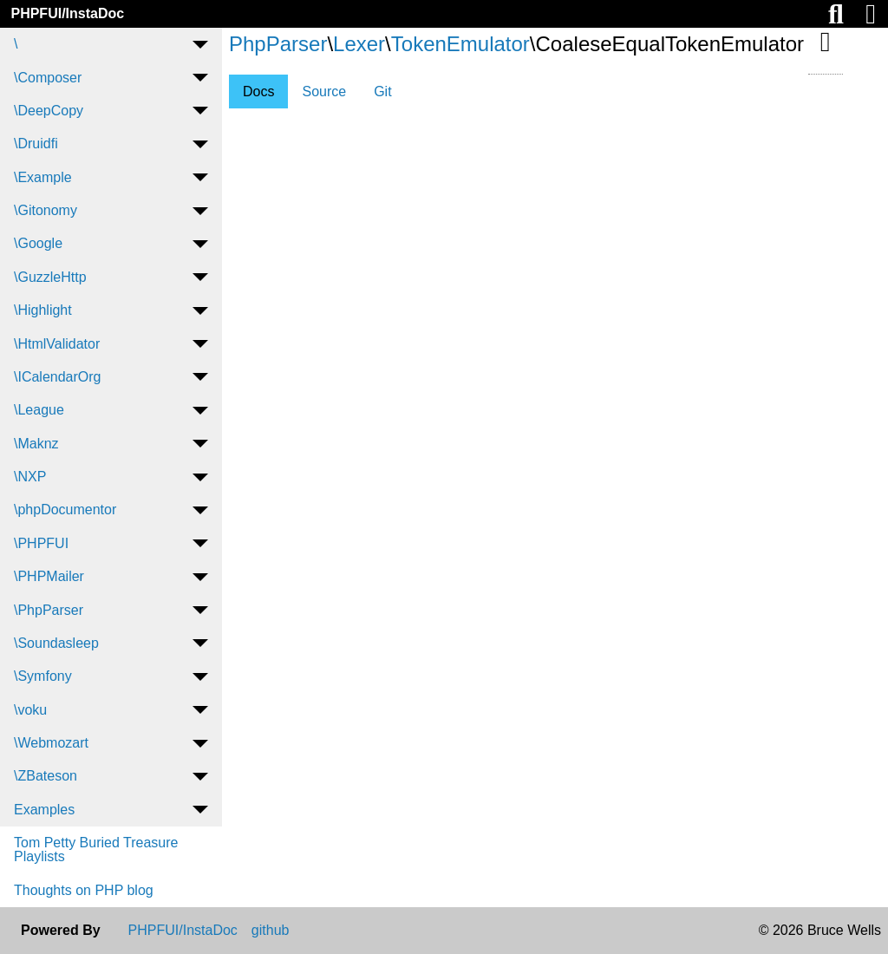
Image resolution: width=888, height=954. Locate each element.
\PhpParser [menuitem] (48, 610)
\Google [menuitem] (38, 243)
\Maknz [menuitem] (36, 443)
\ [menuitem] (15, 43)
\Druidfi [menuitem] (36, 143)
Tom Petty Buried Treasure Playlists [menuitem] (96, 849)
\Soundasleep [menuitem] (56, 643)
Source (324, 91)
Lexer (359, 44)
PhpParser (278, 44)
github (270, 931)
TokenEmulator (460, 44)
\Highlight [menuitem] (43, 310)
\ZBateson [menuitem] (45, 775)
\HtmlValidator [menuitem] (57, 344)
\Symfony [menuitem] (43, 676)
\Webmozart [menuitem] (51, 742)
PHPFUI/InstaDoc (67, 13)
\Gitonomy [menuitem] (45, 210)
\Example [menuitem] (43, 177)
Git (382, 91)
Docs (258, 91)
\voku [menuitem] (30, 709)
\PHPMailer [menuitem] (49, 576)
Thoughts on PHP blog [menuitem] (83, 890)
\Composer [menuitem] (48, 77)
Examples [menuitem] (44, 809)
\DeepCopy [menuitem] (48, 110)
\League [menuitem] (39, 409)
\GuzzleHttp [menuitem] (50, 277)
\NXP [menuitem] (30, 476)
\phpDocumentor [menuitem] (65, 509)
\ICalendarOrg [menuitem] (57, 376)
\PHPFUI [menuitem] (41, 543)
